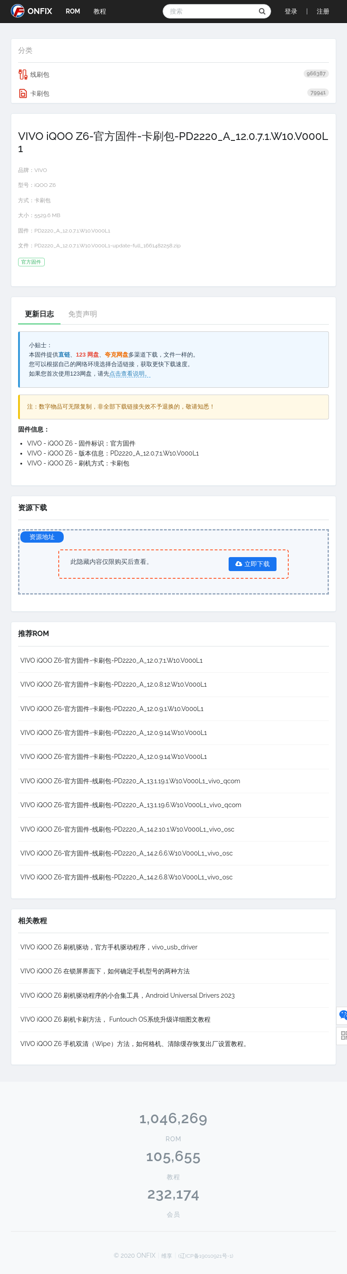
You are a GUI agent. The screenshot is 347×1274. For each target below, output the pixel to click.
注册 (323, 11)
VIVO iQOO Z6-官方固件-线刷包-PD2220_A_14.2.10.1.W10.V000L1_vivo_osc (127, 829)
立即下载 (252, 563)
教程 (100, 11)
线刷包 (173, 74)
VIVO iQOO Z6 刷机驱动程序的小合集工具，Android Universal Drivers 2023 (127, 995)
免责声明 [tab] (82, 314)
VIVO (40, 170)
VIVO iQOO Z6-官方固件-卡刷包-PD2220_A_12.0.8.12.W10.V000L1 (113, 684)
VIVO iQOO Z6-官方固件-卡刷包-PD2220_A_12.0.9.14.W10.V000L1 (113, 732)
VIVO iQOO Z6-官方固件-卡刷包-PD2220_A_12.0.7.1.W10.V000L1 (111, 660)
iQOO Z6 (45, 185)
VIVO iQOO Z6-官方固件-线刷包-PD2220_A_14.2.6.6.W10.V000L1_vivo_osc (126, 853)
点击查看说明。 (129, 373)
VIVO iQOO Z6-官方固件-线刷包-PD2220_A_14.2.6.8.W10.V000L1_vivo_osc (126, 877)
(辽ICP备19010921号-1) (206, 1256)
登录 (291, 11)
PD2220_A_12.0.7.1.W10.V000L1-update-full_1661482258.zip (107, 245)
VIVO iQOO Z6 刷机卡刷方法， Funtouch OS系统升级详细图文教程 (115, 1019)
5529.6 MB (47, 215)
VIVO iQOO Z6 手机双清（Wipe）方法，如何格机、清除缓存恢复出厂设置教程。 (135, 1043)
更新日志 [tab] (39, 314)
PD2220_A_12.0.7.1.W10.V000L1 (72, 231)
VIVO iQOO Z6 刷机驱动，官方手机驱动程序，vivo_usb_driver (108, 947)
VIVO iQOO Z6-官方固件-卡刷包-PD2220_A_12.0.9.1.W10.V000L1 (111, 708)
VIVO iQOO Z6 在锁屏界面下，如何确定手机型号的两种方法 (105, 971)
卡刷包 (173, 93)
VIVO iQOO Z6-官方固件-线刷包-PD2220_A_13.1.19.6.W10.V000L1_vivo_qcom (130, 805)
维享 (166, 1256)
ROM (73, 11)
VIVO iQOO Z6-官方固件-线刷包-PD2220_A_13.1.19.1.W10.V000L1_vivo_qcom (130, 781)
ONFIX (31, 11)
